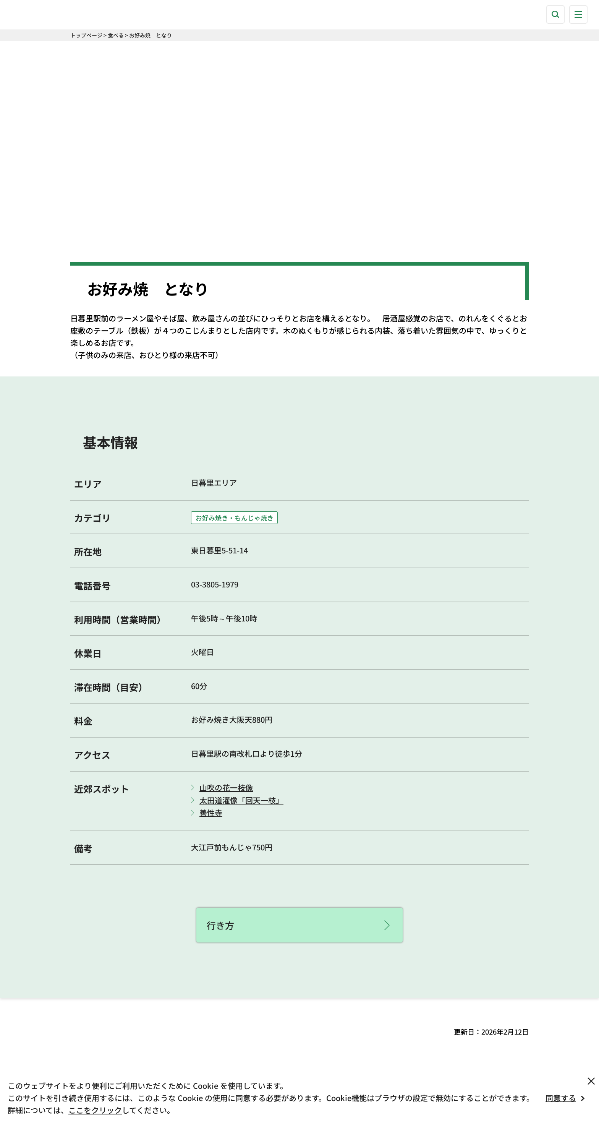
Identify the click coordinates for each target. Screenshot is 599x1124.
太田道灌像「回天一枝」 (241, 800)
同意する (561, 1097)
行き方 (220, 925)
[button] (555, 14)
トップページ (86, 35)
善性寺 (210, 813)
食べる (116, 35)
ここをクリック (95, 1110)
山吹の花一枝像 (226, 787)
